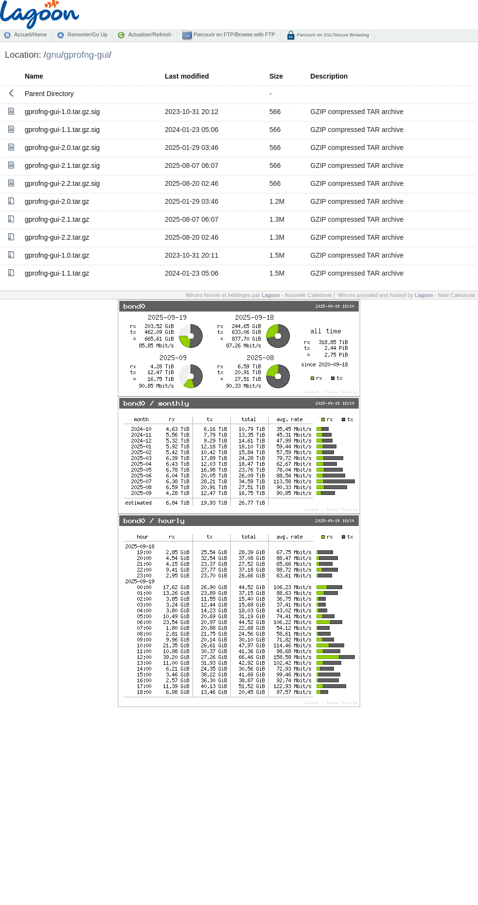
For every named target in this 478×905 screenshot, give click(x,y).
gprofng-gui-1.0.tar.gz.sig (62, 111)
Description (329, 76)
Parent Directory (49, 94)
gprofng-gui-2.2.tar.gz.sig (62, 183)
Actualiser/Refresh (149, 34)
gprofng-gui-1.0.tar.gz (57, 255)
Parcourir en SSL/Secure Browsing (332, 34)
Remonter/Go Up (87, 34)
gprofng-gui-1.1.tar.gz (57, 273)
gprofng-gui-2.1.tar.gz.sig (62, 165)
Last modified (187, 76)
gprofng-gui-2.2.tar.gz (57, 237)
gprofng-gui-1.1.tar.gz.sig (62, 129)
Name (34, 76)
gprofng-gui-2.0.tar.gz (57, 201)
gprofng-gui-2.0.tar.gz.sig (62, 147)
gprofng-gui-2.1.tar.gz (57, 219)
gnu (53, 54)
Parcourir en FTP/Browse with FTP (233, 34)
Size (276, 76)
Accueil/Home (30, 34)
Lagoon (271, 295)
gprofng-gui (86, 54)
